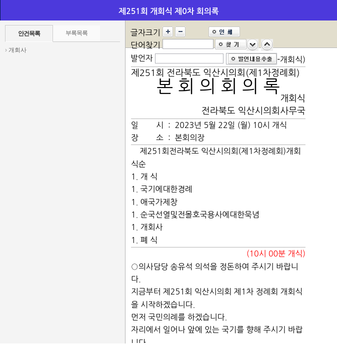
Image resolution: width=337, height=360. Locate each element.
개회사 (17, 50)
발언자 (141, 58)
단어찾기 (145, 45)
